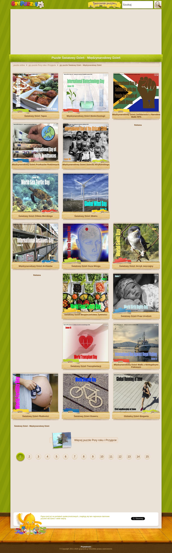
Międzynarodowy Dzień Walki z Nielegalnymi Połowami (136, 365)
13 (129, 456)
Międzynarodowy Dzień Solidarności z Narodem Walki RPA (136, 115)
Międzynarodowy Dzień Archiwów (36, 266)
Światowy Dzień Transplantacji (85, 366)
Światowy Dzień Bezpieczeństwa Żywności (85, 314)
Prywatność (86, 547)
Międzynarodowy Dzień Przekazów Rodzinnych (35, 164)
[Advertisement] (86, 31)
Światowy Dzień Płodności (35, 416)
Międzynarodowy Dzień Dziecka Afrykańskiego (86, 164)
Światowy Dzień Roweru (86, 416)
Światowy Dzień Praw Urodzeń (136, 316)
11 (110, 456)
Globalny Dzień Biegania (136, 416)
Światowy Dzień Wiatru (85, 216)
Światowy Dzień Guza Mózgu (85, 266)
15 (147, 456)
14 (138, 456)
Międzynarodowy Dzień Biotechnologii (86, 116)
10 (101, 456)
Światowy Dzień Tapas (35, 116)
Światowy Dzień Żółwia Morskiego (35, 216)
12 (120, 456)
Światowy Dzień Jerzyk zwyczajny (136, 266)
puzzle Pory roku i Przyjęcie (100, 440)
